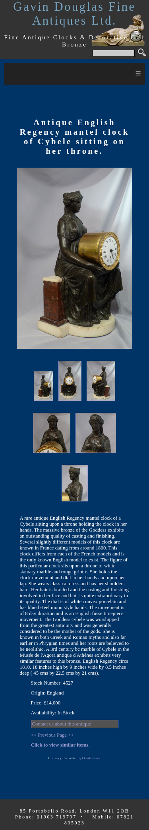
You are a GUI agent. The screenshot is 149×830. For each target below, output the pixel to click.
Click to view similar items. (60, 745)
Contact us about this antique (61, 724)
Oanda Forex (91, 758)
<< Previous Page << (52, 735)
